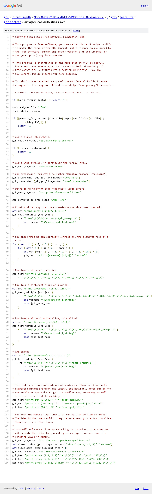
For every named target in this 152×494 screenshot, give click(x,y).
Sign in (144, 5)
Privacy (31, 488)
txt (137, 488)
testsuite (126, 17)
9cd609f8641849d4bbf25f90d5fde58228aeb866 (69, 17)
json (145, 488)
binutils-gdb (21, 17)
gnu (6, 17)
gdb (114, 17)
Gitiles (21, 488)
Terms (40, 488)
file (76, 30)
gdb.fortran (12, 22)
